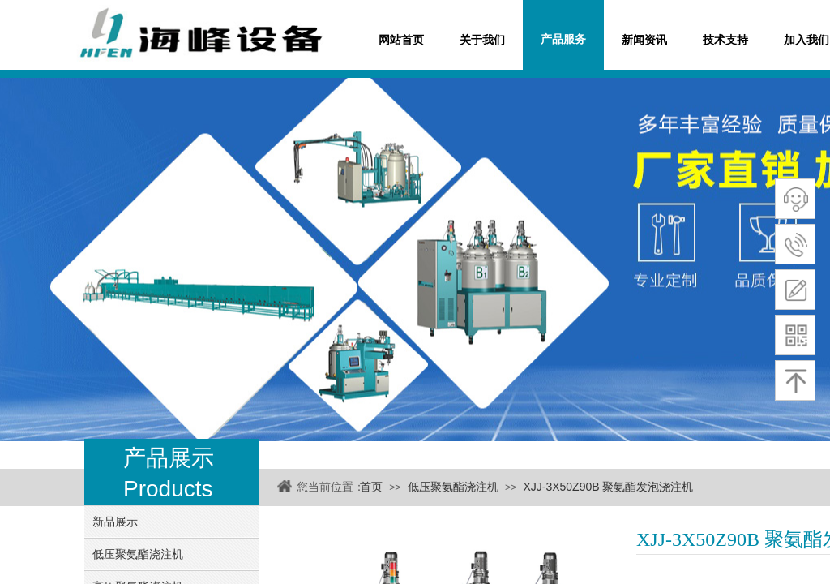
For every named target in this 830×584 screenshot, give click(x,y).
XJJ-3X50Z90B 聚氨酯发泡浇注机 (608, 486)
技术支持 (725, 40)
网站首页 (401, 40)
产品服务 (563, 38)
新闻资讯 (644, 40)
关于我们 (482, 40)
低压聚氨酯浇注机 (453, 486)
